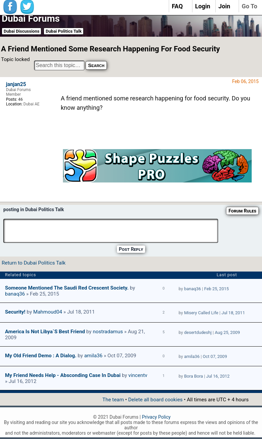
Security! (15, 312)
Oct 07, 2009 (215, 356)
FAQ (177, 6)
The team (113, 400)
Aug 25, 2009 (227, 332)
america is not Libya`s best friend (45, 332)
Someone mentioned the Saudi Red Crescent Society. (67, 288)
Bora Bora (193, 376)
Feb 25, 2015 (216, 288)
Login (202, 6)
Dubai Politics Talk (64, 31)
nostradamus (108, 332)
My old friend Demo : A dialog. (40, 356)
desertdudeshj (198, 332)
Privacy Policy (156, 417)
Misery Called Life (201, 312)
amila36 (93, 356)
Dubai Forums (31, 18)
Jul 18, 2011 (233, 312)
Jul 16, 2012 (217, 376)
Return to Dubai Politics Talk (34, 263)
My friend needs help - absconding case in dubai (63, 375)
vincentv (138, 375)
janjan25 (16, 84)
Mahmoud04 (47, 312)
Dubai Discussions (21, 31)
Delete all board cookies (155, 400)
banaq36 (15, 294)
